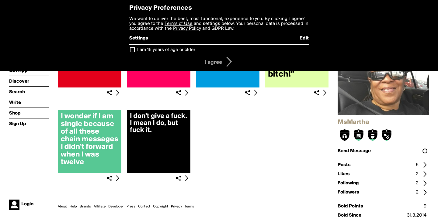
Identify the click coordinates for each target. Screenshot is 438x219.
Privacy (176, 206)
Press (131, 206)
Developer (116, 206)
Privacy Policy (187, 28)
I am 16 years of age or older (166, 49)
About (62, 206)
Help (73, 206)
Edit (304, 38)
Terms (189, 206)
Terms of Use (179, 23)
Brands (85, 206)
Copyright (160, 206)
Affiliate (100, 206)
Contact (144, 206)
